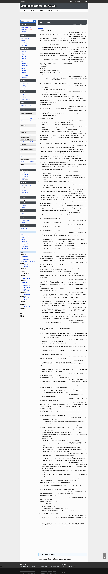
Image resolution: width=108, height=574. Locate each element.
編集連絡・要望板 (25, 230)
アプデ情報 (50, 10)
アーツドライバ (28, 187)
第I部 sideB (23, 56)
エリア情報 (23, 205)
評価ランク (23, 86)
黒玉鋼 (22, 179)
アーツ (22, 187)
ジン (29, 128)
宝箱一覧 (23, 207)
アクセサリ (28, 173)
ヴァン (22, 115)
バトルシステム (24, 42)
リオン (30, 135)
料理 (25, 174)
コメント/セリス (24, 310)
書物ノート (29, 105)
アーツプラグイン (25, 189)
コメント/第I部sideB (25, 306)
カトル (30, 120)
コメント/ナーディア (25, 278)
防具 (25, 173)
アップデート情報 (25, 220)
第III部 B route (24, 65)
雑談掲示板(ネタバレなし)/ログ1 (28, 261)
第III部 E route (24, 70)
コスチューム (24, 178)
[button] (71, 1)
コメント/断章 (24, 289)
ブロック (85, 32)
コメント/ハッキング (25, 287)
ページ (84, 1)
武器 (22, 173)
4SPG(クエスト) (24, 83)
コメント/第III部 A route (26, 270)
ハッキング (23, 94)
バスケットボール (25, 97)
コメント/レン (24, 282)
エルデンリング (56, 566)
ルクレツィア (31, 161)
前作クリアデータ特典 (25, 38)
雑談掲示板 (23, 27)
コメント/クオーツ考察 (26, 303)
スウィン (40, 28)
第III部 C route (24, 67)
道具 (22, 174)
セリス (22, 135)
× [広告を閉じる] (1, 566)
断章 (22, 61)
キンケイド (23, 156)
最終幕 (22, 74)
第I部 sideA (23, 54)
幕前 (22, 53)
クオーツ (23, 185)
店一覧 (22, 200)
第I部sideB (24, 241)
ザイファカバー (24, 194)
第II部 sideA (24, 58)
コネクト (23, 85)
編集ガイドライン (25, 228)
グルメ (25, 107)
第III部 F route (24, 72)
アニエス (30, 115)
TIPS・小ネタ (24, 43)
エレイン (22, 128)
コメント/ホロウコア (25, 277)
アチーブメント (24, 88)
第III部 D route (24, 68)
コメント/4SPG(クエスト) (26, 299)
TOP (24, 10)
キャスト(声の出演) (25, 215)
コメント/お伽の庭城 (25, 294)
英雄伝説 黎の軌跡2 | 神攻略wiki (38, 6)
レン (21, 166)
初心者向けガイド (25, 40)
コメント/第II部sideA (25, 285)
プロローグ (23, 51)
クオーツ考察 (24, 45)
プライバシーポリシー (72, 566)
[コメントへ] (104, 557)
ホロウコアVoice (24, 192)
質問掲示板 (23, 31)
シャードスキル (29, 185)
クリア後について (25, 75)
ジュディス (23, 123)
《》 (24, 77)
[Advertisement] (54, 15)
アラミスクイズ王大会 (25, 99)
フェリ (22, 118)
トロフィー (59, 10)
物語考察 (23, 33)
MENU (32, 10)
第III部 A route (24, 63)
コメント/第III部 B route (26, 266)
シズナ (22, 146)
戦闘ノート (23, 105)
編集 (78, 1)
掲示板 (41, 10)
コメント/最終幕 (24, 256)
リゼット (22, 120)
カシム (22, 151)
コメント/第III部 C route (26, 264)
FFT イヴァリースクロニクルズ (29, 566)
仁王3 (21, 566)
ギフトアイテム (24, 176)
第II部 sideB (24, 60)
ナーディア (31, 141)
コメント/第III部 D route (26, 259)
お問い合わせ (64, 566)
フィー (22, 130)
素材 (27, 174)
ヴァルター (23, 161)
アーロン (30, 118)
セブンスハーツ (24, 96)
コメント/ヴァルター (25, 290)
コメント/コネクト (25, 297)
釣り (22, 107)
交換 (26, 200)
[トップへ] (104, 554)
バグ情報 (23, 222)
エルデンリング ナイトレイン (46, 566)
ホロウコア (23, 190)
